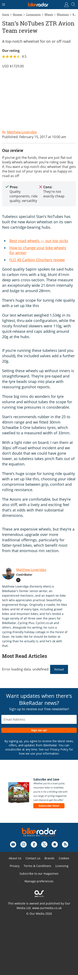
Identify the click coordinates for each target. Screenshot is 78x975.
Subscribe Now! (48, 805)
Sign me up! (39, 730)
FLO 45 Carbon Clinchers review (37, 259)
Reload (59, 669)
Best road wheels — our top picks (38, 240)
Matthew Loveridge (31, 569)
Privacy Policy (59, 749)
